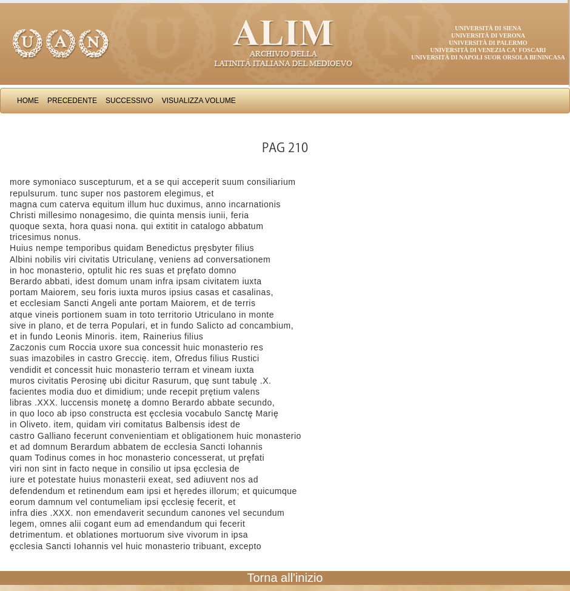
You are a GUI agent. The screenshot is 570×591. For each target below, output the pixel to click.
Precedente (72, 100)
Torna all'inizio (285, 577)
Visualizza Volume (199, 100)
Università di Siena (488, 28)
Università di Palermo (488, 42)
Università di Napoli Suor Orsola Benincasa (488, 57)
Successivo (129, 100)
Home (28, 100)
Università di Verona (488, 35)
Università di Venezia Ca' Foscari (488, 50)
